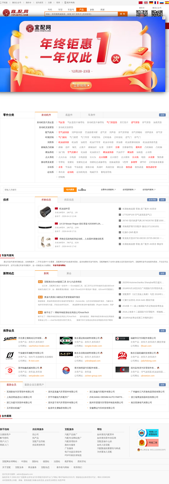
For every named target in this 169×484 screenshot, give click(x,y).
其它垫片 (124, 122)
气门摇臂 (74, 137)
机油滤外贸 (64, 208)
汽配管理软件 (71, 441)
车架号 (71, 9)
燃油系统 (49, 152)
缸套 (101, 147)
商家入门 (4, 445)
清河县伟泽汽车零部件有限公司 (143, 368)
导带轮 (61, 162)
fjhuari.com (146, 346)
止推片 (82, 147)
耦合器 (120, 167)
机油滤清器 (63, 142)
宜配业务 (19, 467)
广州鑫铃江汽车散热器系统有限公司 (148, 391)
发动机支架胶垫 (46, 127)
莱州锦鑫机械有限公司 (28, 368)
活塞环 (109, 147)
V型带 (125, 162)
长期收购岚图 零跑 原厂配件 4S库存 (139, 209)
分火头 (93, 157)
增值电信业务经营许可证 (86, 477)
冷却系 (50, 167)
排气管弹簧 (123, 132)
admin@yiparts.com (25, 474)
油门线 (61, 152)
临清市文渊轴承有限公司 (59, 408)
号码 (50, 9)
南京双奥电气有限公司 (141, 402)
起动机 (70, 172)
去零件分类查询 (107, 190)
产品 (81, 9)
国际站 (35, 461)
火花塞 (151, 157)
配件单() (71, 3)
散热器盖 (139, 167)
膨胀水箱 (90, 167)
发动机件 (46, 115)
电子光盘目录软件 (73, 452)
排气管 (159, 132)
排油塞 (119, 142)
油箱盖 (139, 152)
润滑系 (50, 142)
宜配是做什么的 (104, 441)
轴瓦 (74, 147)
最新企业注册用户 (34, 384)
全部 (162, 115)
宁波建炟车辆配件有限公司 (31, 353)
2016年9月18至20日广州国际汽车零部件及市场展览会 (144, 288)
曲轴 (60, 147)
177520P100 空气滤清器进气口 (137, 215)
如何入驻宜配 (103, 445)
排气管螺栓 (137, 132)
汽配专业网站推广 (73, 438)
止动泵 (149, 152)
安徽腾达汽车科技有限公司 (102, 408)
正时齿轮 (118, 137)
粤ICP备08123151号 (66, 477)
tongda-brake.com (93, 346)
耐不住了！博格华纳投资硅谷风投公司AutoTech (66, 312)
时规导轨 (96, 137)
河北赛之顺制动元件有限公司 (31, 338)
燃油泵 (130, 152)
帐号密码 (4, 438)
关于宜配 (6, 467)
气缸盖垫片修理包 (75, 122)
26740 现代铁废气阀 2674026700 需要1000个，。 (144, 220)
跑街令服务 (70, 445)
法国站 (57, 461)
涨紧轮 (70, 162)
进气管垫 (135, 122)
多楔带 (134, 162)
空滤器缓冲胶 (91, 132)
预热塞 (160, 157)
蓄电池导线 (106, 172)
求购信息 (46, 199)
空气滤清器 (63, 132)
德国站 (46, 461)
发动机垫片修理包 (95, 122)
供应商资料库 (38, 445)
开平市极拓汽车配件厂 (58, 397)
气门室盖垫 (112, 122)
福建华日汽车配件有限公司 (143, 338)
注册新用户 (5, 434)
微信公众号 (16, 3)
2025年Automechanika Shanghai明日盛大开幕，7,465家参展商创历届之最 (144, 282)
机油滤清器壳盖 (150, 142)
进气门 (128, 137)
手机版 (5, 3)
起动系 (50, 172)
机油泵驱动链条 (132, 142)
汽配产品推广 (71, 434)
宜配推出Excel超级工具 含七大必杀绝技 (63, 281)
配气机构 (49, 132)
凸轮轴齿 (149, 147)
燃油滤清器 (108, 152)
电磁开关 (94, 172)
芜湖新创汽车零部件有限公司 (20, 391)
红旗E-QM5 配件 (130, 232)
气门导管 (85, 137)
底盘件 (69, 115)
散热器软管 (151, 167)
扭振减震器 (114, 162)
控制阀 (61, 177)
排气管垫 (146, 122)
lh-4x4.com (34, 361)
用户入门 (4, 441)
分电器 (73, 157)
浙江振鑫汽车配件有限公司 (102, 391)
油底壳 (84, 142)
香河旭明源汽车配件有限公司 (87, 368)
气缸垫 (61, 122)
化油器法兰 (95, 152)
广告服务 (69, 448)
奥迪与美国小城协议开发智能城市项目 (62, 297)
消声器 (112, 132)
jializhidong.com (148, 361)
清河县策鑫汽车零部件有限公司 (63, 391)
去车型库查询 (128, 190)
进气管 (103, 132)
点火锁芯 (114, 157)
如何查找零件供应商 (106, 438)
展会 (69, 273)
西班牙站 (82, 461)
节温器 (68, 167)
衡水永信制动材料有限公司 (87, 353)
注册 (50, 3)
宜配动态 (45, 467)
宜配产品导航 (38, 441)
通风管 (139, 147)
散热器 (129, 167)
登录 (58, 3)
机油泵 (75, 142)
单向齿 (61, 172)
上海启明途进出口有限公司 (19, 397)
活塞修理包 (127, 147)
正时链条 (107, 137)
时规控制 (49, 137)
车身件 (91, 115)
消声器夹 (149, 132)
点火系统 (49, 157)
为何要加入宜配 (104, 452)
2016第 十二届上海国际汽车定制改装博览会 (143, 306)
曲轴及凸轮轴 (47, 147)
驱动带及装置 (47, 162)
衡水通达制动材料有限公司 (87, 338)
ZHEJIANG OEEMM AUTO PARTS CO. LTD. (110, 397)
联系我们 (78, 467)
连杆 (67, 147)
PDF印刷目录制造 (73, 455)
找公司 (35, 434)
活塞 (117, 147)
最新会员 (11, 384)
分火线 (135, 157)
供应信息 (69, 199)
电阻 (143, 157)
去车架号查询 (147, 190)
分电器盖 (83, 157)
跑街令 (28, 3)
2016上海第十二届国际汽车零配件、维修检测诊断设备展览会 (144, 312)
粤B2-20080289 (103, 477)
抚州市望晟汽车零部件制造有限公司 (106, 402)
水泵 (60, 167)
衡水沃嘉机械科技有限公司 (143, 353)
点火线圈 (103, 157)
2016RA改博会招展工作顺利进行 (137, 318)
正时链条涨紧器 (156, 162)
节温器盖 (78, 167)
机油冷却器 (108, 142)
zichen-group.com (93, 375)
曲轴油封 (92, 147)
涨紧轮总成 (82, 162)
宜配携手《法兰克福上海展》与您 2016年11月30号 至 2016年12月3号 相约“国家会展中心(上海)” (144, 294)
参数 (92, 9)
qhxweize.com (148, 375)
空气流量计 (72, 152)
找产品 (35, 438)
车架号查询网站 (59, 265)
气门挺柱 (62, 137)
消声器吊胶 (77, 132)
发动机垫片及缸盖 (45, 122)
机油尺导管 (95, 142)
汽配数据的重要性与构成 (108, 448)
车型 (60, 9)
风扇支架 (110, 167)
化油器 (84, 152)
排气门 (137, 137)
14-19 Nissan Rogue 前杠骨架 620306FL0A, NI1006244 (81, 223)
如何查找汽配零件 (105, 434)
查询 (123, 14)
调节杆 (143, 162)
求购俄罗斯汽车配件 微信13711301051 (140, 226)
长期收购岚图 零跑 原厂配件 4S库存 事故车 (142, 244)
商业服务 (32, 467)
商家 (102, 9)
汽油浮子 (120, 152)
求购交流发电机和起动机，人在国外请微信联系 (81, 239)
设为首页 (39, 3)
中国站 (24, 461)
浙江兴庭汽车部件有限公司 (19, 402)
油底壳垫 (157, 122)
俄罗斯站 (69, 461)
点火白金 (62, 157)
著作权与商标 (62, 467)
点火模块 (125, 157)
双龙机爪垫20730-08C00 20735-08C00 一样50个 (144, 238)
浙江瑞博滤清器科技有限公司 (144, 397)
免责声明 (61, 480)
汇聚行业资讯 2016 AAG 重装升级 (138, 300)
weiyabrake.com (36, 375)
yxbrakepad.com (92, 361)
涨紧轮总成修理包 (98, 162)
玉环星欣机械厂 (14, 408)
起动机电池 (82, 172)
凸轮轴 (159, 147)
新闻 (46, 273)
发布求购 (152, 200)
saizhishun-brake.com (39, 346)
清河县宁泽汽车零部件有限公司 (63, 402)
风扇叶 (100, 167)
